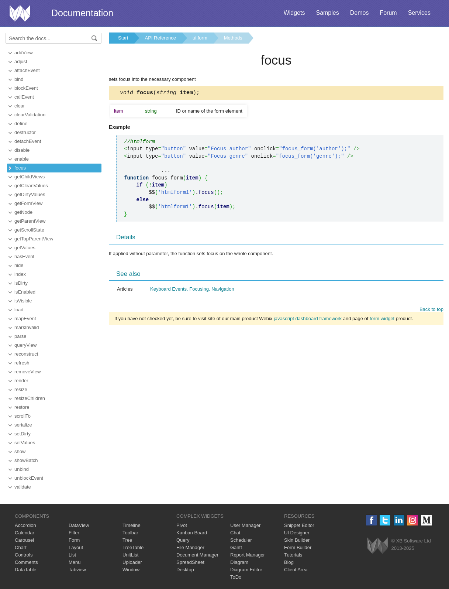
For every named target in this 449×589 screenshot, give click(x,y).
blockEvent (26, 88)
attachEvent (27, 70)
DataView (79, 525)
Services (419, 13)
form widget (382, 319)
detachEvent (27, 141)
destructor (25, 132)
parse (20, 336)
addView (23, 52)
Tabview (77, 569)
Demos (359, 13)
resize (20, 389)
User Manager (245, 525)
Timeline (131, 525)
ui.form (200, 38)
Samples (327, 13)
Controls (23, 555)
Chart (21, 547)
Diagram (239, 562)
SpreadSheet (190, 562)
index (20, 274)
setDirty (22, 433)
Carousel (24, 540)
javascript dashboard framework (308, 319)
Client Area (296, 569)
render (21, 380)
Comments (26, 562)
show (19, 451)
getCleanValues (31, 185)
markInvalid (26, 327)
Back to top (431, 310)
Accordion (25, 525)
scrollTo (22, 416)
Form (74, 540)
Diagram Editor (246, 569)
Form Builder (297, 547)
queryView (25, 345)
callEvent (24, 97)
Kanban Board (191, 532)
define (20, 123)
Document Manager (197, 555)
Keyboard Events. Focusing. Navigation (192, 290)
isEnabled (24, 292)
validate (22, 487)
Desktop (185, 569)
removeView (27, 371)
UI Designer (297, 532)
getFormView (28, 203)
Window (130, 569)
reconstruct (26, 354)
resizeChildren (29, 398)
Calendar (24, 532)
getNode (23, 212)
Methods (233, 38)
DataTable (26, 569)
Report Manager (247, 555)
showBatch (26, 460)
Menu (75, 562)
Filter (74, 532)
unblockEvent (28, 478)
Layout (76, 547)
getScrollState (29, 230)
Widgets (294, 13)
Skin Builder (297, 540)
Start (123, 38)
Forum (388, 13)
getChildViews (29, 176)
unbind (21, 469)
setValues (24, 442)
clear (19, 106)
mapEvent (25, 318)
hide (19, 265)
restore (21, 407)
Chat (235, 532)
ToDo (235, 577)
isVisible (23, 301)
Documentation (82, 13)
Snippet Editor (299, 525)
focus (20, 168)
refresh (21, 363)
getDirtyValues (29, 194)
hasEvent (24, 256)
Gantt (236, 547)
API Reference (160, 38)
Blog (289, 562)
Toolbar (130, 532)
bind (19, 79)
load (19, 309)
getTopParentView (33, 239)
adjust (20, 61)
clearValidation (29, 114)
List (72, 555)
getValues (24, 247)
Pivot (181, 525)
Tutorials (293, 555)
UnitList (130, 555)
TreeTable (133, 547)
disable (22, 150)
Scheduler (241, 540)
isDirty (21, 283)
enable (21, 159)
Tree (127, 540)
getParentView (29, 221)
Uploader (132, 562)
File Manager (190, 547)
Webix (377, 545)
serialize (23, 425)
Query (182, 540)
